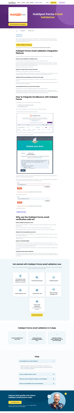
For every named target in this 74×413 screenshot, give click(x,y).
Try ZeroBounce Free (15, 402)
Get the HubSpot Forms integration (18, 24)
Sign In (47, 2)
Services (18, 2)
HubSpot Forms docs (21, 212)
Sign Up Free (53, 2)
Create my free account (37, 315)
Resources (32, 2)
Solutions (23, 2)
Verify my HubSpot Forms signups (24, 44)
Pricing (27, 2)
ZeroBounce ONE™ (38, 2)
